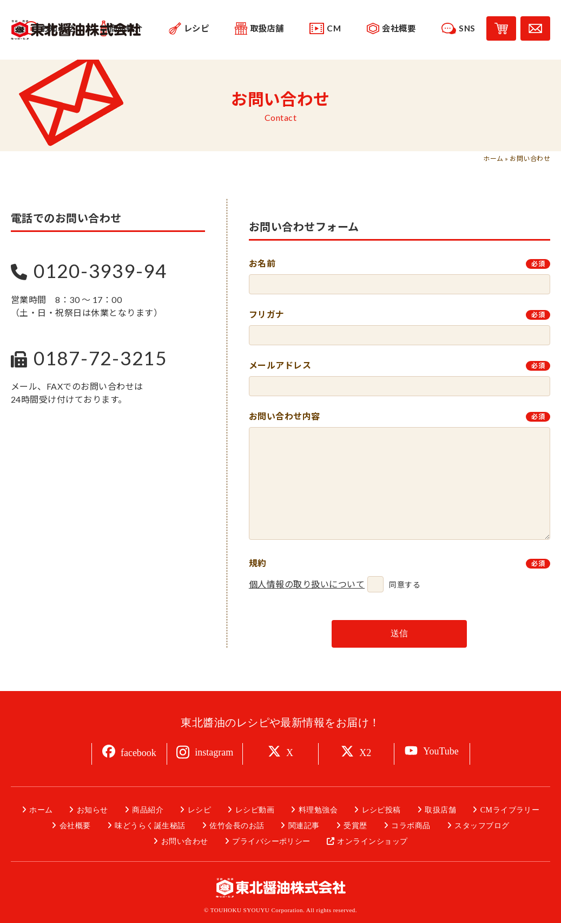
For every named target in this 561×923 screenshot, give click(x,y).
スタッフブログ (481, 826)
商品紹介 (147, 810)
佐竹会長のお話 (236, 826)
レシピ (199, 810)
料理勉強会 (318, 810)
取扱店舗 (440, 810)
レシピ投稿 (381, 810)
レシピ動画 (254, 810)
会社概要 (75, 826)
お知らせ (92, 810)
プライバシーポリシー (271, 841)
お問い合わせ (184, 841)
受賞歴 (355, 826)
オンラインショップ (372, 841)
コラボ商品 (410, 826)
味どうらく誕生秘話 (150, 826)
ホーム (493, 158)
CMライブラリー (510, 810)
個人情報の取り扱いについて (307, 584)
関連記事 (304, 826)
